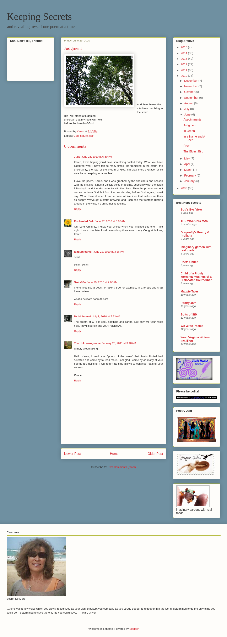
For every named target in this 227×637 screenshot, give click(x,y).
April (187, 164)
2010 (184, 75)
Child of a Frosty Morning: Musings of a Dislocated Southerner (196, 277)
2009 (184, 188)
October (189, 92)
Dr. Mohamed (82, 316)
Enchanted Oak (84, 221)
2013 (184, 58)
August (189, 103)
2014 (184, 53)
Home (114, 454)
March (188, 169)
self (91, 135)
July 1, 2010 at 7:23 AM (106, 316)
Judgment (189, 125)
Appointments (192, 119)
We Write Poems (192, 326)
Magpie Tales (190, 291)
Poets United (190, 262)
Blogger (134, 628)
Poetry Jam (188, 302)
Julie (77, 156)
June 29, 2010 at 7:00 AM (102, 282)
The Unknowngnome (87, 343)
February (190, 175)
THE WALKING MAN (195, 221)
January (189, 181)
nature (84, 135)
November (191, 86)
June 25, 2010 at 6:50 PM (96, 156)
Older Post (155, 454)
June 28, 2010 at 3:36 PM (108, 251)
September (191, 97)
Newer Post (72, 454)
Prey (186, 145)
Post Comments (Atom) (122, 467)
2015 (184, 47)
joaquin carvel (83, 251)
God (76, 135)
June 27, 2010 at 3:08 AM (110, 221)
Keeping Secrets (39, 16)
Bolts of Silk (189, 314)
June (187, 114)
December (191, 80)
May (187, 158)
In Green (189, 131)
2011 (184, 70)
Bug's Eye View (191, 209)
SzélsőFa (80, 282)
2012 (184, 64)
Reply (77, 209)
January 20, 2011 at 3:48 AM (119, 343)
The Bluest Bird (193, 151)
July (187, 109)
